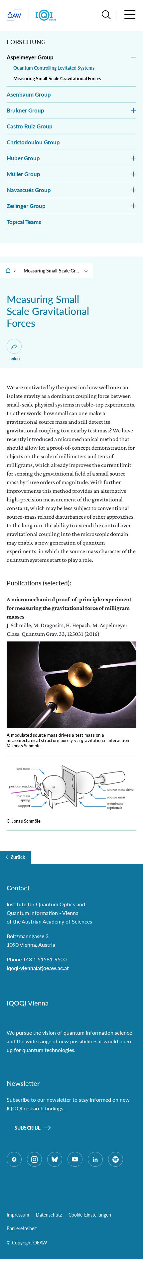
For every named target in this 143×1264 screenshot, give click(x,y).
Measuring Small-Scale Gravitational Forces (57, 78)
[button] (106, 15)
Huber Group (23, 158)
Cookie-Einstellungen (90, 1215)
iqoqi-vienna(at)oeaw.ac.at (38, 968)
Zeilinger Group (26, 205)
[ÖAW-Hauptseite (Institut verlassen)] (14, 15)
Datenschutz (49, 1215)
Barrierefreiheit (22, 1228)
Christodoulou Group (33, 142)
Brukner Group (25, 110)
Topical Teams (24, 221)
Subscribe (28, 1128)
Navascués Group (29, 189)
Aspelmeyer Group (30, 57)
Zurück (18, 857)
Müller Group (23, 174)
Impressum (18, 1215)
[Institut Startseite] (46, 15)
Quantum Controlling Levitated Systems (53, 68)
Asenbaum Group (29, 94)
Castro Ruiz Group (30, 126)
